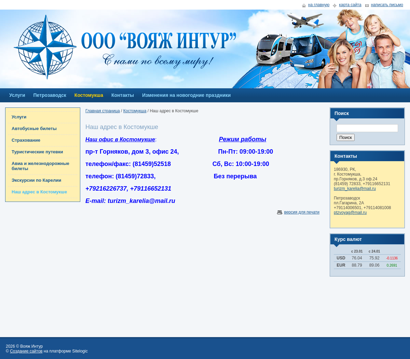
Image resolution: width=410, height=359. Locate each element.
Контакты (122, 95)
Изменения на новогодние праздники (186, 95)
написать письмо (387, 5)
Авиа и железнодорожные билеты (40, 166)
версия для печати (301, 212)
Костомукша (88, 95)
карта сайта (350, 5)
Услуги (17, 95)
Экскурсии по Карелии (36, 180)
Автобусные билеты (34, 128)
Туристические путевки (37, 151)
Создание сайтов (26, 351)
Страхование (26, 140)
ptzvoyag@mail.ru (350, 212)
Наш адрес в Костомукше (39, 191)
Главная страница (102, 110)
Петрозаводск (49, 95)
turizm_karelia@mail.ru (355, 188)
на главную (318, 5)
